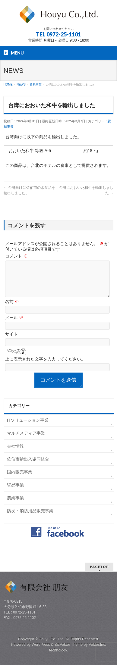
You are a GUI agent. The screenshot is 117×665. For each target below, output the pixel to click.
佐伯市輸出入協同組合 (28, 466)
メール (14, 325)
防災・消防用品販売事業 (30, 518)
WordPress (41, 644)
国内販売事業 (19, 479)
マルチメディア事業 (26, 440)
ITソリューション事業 (28, 427)
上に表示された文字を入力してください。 (45, 366)
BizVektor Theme (69, 644)
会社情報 (15, 453)
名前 (12, 308)
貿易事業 (15, 492)
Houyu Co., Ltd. (52, 639)
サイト (11, 341)
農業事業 (15, 505)
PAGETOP (99, 567)
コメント (16, 256)
